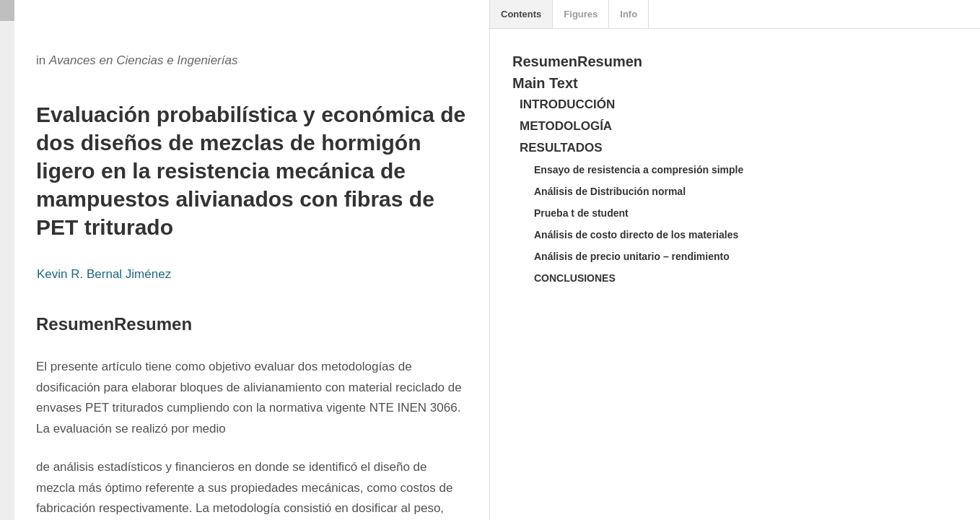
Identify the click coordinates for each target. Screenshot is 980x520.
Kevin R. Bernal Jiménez (104, 274)
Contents (521, 14)
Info (628, 14)
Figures (581, 14)
